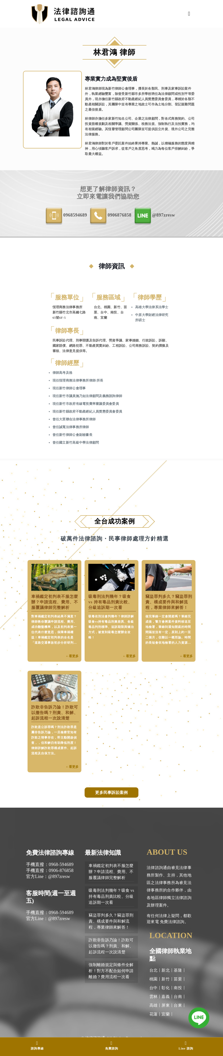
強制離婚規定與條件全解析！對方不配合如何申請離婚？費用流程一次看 (111, 971)
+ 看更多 (72, 656)
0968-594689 (66, 215)
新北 (165, 970)
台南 (178, 996)
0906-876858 (110, 215)
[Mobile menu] (189, 14)
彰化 (165, 988)
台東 (178, 1005)
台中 (153, 988)
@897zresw (155, 215)
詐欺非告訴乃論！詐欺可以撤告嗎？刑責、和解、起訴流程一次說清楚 (54, 712)
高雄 (153, 1005)
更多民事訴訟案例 (111, 792)
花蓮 (153, 1014)
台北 (153, 970)
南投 (178, 988)
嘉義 (165, 996)
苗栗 (178, 979)
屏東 (165, 1005)
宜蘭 (165, 1014)
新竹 (165, 979)
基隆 (178, 970)
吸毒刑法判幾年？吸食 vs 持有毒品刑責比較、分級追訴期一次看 (110, 602)
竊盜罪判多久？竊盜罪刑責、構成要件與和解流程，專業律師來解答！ (168, 602)
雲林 (153, 996)
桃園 (153, 979)
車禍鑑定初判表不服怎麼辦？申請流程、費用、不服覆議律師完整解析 (54, 602)
